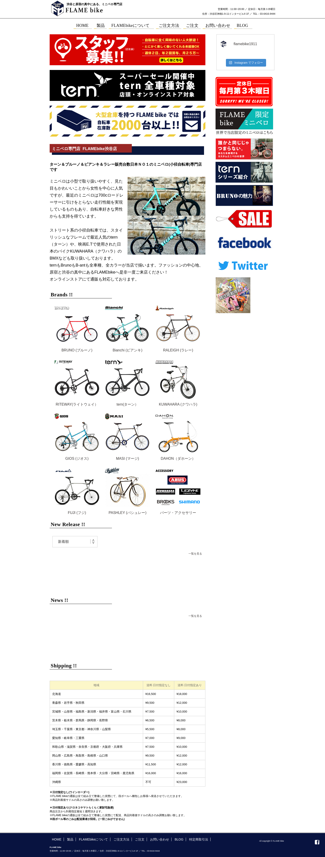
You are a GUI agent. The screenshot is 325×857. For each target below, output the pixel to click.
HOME (56, 839)
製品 (70, 839)
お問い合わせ (159, 839)
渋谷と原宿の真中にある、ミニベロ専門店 (94, 4)
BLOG (179, 839)
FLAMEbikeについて (93, 839)
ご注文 (139, 839)
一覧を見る (195, 553)
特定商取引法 (198, 839)
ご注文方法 (121, 839)
